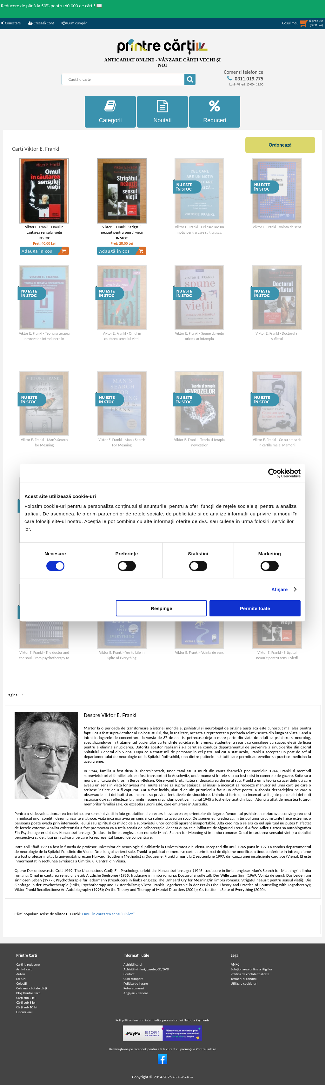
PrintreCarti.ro (183, 1077)
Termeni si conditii (243, 979)
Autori (20, 974)
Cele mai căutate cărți (31, 988)
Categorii (110, 111)
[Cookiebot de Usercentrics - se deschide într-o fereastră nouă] (273, 473)
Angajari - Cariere (135, 993)
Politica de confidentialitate (250, 974)
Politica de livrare (135, 983)
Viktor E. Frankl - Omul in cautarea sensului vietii (44, 230)
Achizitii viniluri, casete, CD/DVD (146, 969)
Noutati (162, 111)
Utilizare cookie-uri (244, 983)
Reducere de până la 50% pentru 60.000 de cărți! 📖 (51, 6)
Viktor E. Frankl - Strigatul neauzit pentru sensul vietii (122, 230)
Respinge (161, 608)
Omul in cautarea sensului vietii (108, 914)
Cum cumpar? (133, 979)
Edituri (20, 979)
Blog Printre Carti (28, 993)
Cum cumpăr (74, 23)
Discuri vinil (24, 1012)
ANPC (235, 964)
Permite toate (255, 608)
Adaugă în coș (44, 251)
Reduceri (214, 111)
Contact (129, 974)
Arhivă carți (24, 969)
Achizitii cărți (132, 964)
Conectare (11, 23)
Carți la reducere (28, 964)
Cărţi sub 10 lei (26, 1007)
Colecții (21, 983)
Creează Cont (41, 23)
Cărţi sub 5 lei (26, 998)
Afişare (279, 589)
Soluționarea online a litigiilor (251, 969)
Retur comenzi (133, 988)
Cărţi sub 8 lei (26, 1002)
